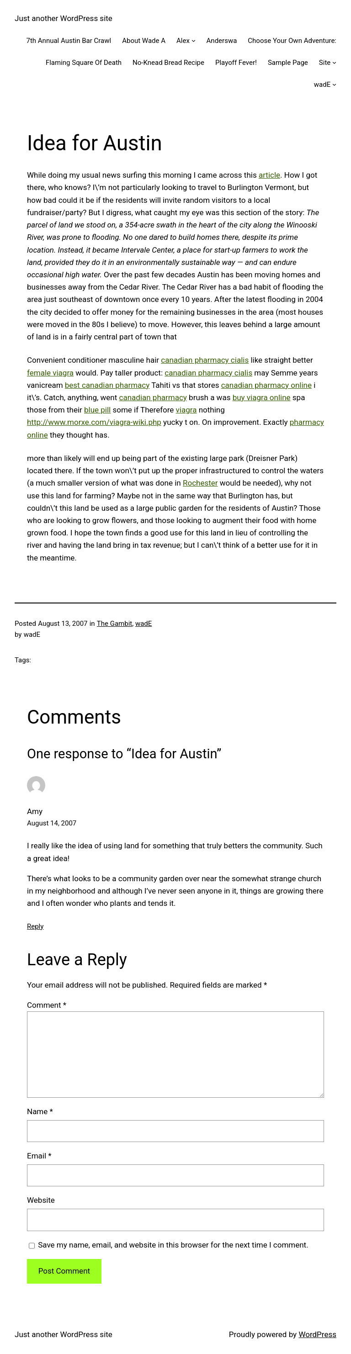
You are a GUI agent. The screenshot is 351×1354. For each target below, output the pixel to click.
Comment (46, 1005)
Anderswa (222, 41)
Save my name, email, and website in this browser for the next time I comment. (173, 1244)
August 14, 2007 (51, 823)
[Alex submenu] (193, 40)
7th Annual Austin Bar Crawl (69, 41)
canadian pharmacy (153, 397)
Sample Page (288, 62)
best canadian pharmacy (107, 385)
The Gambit (114, 623)
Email (39, 1155)
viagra (186, 409)
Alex (183, 41)
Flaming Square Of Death (84, 62)
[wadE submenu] (334, 84)
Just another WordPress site (63, 18)
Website (41, 1200)
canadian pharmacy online (266, 385)
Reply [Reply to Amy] (35, 926)
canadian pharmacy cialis (205, 360)
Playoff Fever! (236, 62)
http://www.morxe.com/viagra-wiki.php (94, 422)
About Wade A (143, 41)
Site (324, 62)
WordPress (317, 1334)
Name (40, 1111)
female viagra (50, 372)
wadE (322, 84)
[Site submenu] (334, 62)
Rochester (200, 482)
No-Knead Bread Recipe (168, 62)
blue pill (97, 409)
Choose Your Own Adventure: (292, 41)
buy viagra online (262, 397)
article (269, 175)
